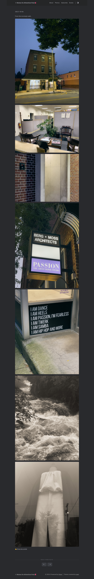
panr (77, 574)
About (51, 3)
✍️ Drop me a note (21, 549)
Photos (57, 3)
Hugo (60, 574)
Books (71, 3)
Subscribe (64, 3)
